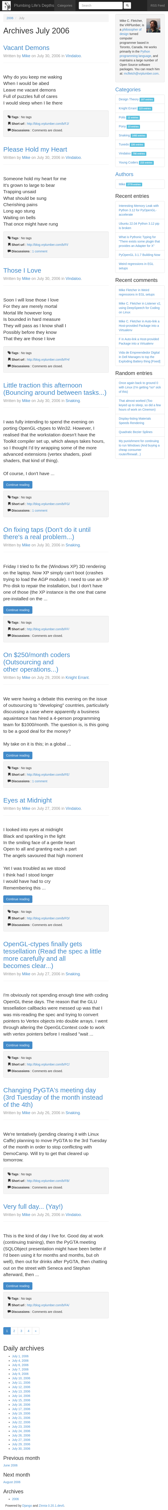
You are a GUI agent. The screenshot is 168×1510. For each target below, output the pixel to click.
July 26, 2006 (21, 1435)
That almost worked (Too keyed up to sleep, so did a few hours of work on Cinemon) (140, 405)
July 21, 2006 (21, 1418)
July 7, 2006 (20, 1369)
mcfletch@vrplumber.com (141, 73)
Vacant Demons (26, 47)
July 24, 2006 (21, 1431)
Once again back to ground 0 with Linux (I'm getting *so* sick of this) (140, 387)
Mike (26, 56)
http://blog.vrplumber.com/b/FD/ (48, 918)
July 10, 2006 (21, 1378)
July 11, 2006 (21, 1382)
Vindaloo (73, 56)
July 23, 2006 (21, 1426)
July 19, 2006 (21, 1413)
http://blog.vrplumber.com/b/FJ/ (48, 123)
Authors (124, 174)
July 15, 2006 (21, 1400)
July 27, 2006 (21, 1440)
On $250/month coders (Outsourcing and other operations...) (36, 662)
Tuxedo (132, 144)
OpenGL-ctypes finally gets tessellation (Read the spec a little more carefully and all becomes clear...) (52, 954)
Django (27, 1505)
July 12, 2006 (21, 1387)
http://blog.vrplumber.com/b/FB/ (48, 1181)
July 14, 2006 (21, 1396)
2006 (10, 18)
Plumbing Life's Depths (34, 5)
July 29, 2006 (21, 1444)
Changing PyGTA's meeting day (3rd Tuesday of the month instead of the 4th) (53, 1097)
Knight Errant (77, 677)
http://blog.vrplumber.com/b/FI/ (47, 244)
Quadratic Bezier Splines (135, 432)
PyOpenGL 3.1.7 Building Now (139, 255)
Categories (65, 5)
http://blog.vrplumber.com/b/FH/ (48, 359)
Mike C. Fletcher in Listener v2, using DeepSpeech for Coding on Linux (140, 308)
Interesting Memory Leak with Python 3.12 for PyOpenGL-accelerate (139, 210)
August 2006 (12, 1482)
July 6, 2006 (20, 1365)
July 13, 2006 (21, 1391)
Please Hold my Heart (35, 149)
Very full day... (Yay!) (33, 1206)
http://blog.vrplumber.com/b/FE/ (48, 774)
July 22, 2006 (21, 1422)
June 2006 (10, 1465)
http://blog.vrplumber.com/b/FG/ (48, 504)
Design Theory (136, 99)
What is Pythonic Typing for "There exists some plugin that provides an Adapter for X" (139, 241)
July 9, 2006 (20, 1374)
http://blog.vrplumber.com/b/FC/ (48, 1064)
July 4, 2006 (20, 1360)
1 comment (39, 251)
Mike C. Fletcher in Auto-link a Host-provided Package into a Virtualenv (139, 326)
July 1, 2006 (20, 1356)
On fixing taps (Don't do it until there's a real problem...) (47, 533)
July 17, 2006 (21, 1409)
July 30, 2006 (21, 1448)
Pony (129, 126)
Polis (129, 117)
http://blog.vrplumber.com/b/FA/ (48, 1305)
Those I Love (22, 270)
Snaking (73, 401)
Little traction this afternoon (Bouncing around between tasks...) (55, 389)
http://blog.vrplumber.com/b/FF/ (48, 629)
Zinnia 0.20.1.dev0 (51, 1505)
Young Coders (136, 162)
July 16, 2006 (21, 1404)
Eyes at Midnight (27, 800)
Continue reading (18, 485)
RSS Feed (157, 5)
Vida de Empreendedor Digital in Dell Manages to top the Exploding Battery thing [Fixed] (139, 357)
